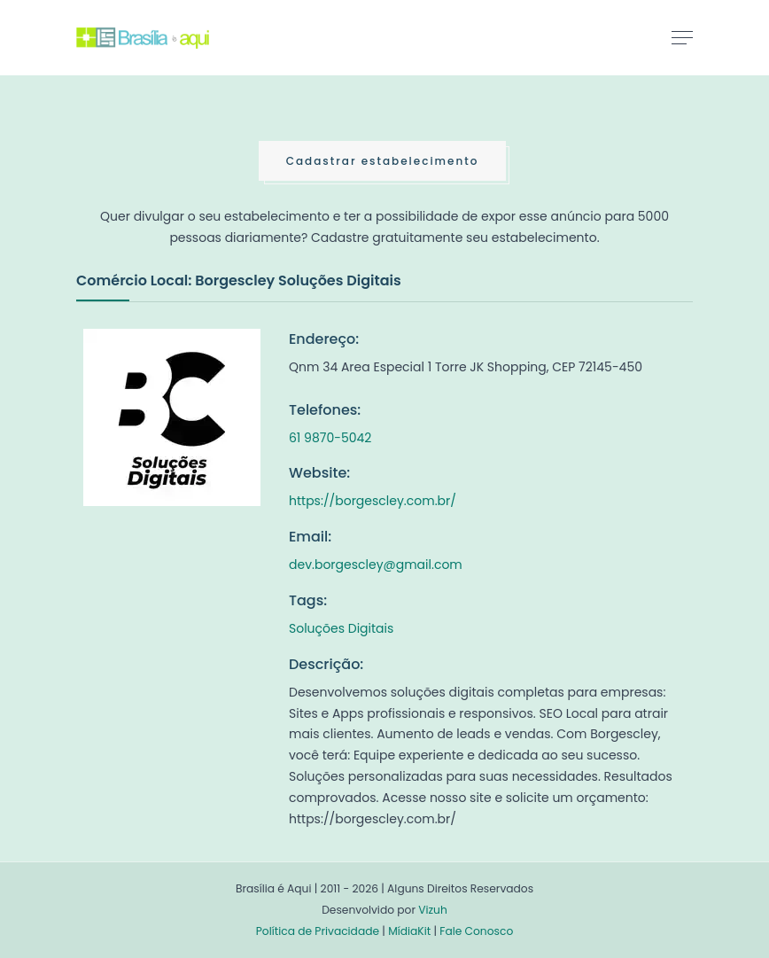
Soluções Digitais (341, 628)
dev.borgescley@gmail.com (375, 564)
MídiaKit (409, 931)
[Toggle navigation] (682, 37)
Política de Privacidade (317, 931)
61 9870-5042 (330, 438)
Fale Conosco (476, 931)
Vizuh (432, 909)
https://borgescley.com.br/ (372, 501)
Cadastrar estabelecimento (382, 160)
